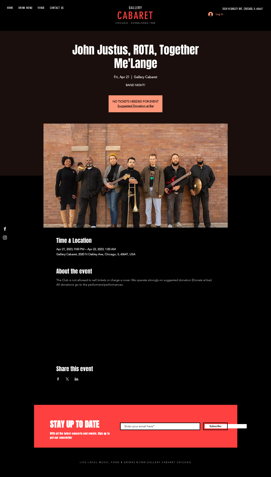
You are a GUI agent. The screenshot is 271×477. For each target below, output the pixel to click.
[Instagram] (5, 237)
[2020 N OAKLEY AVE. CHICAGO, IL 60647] (227, 9)
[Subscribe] (215, 426)
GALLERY (135, 7)
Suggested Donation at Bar (135, 106)
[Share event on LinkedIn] (76, 379)
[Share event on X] (67, 379)
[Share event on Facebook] (58, 379)
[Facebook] (5, 229)
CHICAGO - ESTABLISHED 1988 (135, 23)
